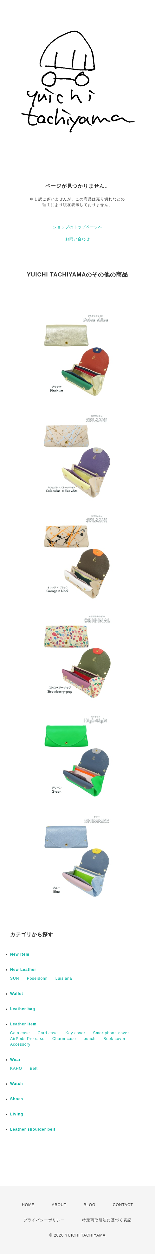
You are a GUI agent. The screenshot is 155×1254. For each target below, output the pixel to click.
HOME (28, 1205)
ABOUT (59, 1205)
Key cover (75, 1033)
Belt (34, 1068)
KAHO (16, 1068)
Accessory (20, 1044)
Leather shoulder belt (32, 1129)
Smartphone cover (111, 1033)
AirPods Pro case (27, 1038)
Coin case (20, 1033)
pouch (90, 1038)
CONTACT (123, 1205)
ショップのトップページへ (77, 227)
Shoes (16, 1099)
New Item (19, 954)
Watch (16, 1084)
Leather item (23, 1024)
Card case (48, 1033)
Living (16, 1114)
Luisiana (63, 978)
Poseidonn (37, 978)
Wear (15, 1059)
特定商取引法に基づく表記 (107, 1220)
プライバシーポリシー (44, 1220)
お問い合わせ (77, 239)
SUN (14, 978)
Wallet (16, 993)
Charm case (64, 1038)
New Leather (23, 969)
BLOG (89, 1205)
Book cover (114, 1038)
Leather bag (22, 1009)
